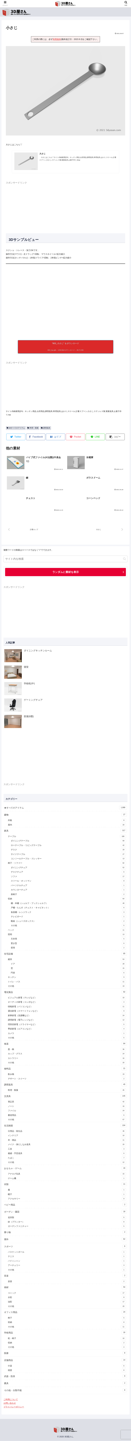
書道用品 (67, 1115)
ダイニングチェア (68, 868)
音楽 (65, 1276)
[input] (65, 559)
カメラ (67, 1033)
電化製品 (65, 992)
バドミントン (67, 1261)
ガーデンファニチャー (67, 1226)
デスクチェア (68, 872)
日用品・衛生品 (67, 1131)
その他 (68, 925)
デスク (68, 850)
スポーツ (65, 1246)
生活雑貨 (65, 1126)
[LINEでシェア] (95, 437)
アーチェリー (67, 1265)
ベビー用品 (65, 1205)
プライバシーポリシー (14, 1407)
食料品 (65, 1069)
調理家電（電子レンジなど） (67, 1020)
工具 (67, 1149)
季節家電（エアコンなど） (67, 1029)
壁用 (68, 948)
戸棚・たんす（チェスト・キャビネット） (68, 908)
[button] (115, 437)
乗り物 (65, 1232)
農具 (65, 1383)
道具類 (67, 1217)
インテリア (67, 1135)
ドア (68, 964)
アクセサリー (67, 1199)
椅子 (67, 1318)
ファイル (67, 1111)
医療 (65, 1353)
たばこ (67, 1158)
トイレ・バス (67, 982)
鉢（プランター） (67, 1222)
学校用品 (65, 1333)
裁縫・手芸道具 (67, 1153)
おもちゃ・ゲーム (65, 1168)
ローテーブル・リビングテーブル (68, 845)
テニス (67, 1256)
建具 (67, 959)
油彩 (67, 1302)
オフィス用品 (65, 1312)
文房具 (65, 1096)
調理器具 (45, 428)
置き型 (68, 943)
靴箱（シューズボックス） (68, 921)
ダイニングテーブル (68, 841)
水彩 (67, 1297)
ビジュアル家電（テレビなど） (67, 998)
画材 (65, 1287)
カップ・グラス (67, 1054)
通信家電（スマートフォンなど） (67, 1011)
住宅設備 (65, 954)
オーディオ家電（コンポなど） (67, 1002)
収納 (67, 899)
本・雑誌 (67, 1140)
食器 (65, 1044)
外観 (67, 820)
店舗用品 (65, 1360)
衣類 (65, 1184)
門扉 (68, 973)
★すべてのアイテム (16, 428)
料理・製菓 (32, 428)
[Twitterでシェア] (15, 437)
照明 (67, 934)
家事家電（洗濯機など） (67, 1015)
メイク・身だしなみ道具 (67, 1144)
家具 (65, 831)
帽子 (67, 1194)
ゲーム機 (67, 1178)
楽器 (67, 1281)
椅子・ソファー (67, 863)
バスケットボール (67, 1252)
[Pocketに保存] (75, 437)
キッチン (67, 977)
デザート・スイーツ (67, 1079)
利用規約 (57, 39)
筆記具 (67, 1102)
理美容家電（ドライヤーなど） (67, 1024)
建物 (65, 815)
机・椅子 (67, 1338)
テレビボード (68, 917)
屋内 (67, 825)
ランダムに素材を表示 (65, 572)
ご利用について (11, 1399)
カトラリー (67, 1058)
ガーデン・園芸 (65, 1212)
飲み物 (67, 1074)
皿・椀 (67, 1049)
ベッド (67, 930)
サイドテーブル (68, 854)
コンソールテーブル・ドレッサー (68, 859)
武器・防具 (65, 1376)
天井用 (68, 939)
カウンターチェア (68, 890)
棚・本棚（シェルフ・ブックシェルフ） (68, 903)
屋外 (65, 1239)
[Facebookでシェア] (35, 437)
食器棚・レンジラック (68, 912)
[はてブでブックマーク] (55, 437)
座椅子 (68, 894)
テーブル (67, 836)
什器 (67, 1366)
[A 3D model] (65, 299)
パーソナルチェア (68, 885)
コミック (67, 1293)
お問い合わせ (10, 1403)
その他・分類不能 (65, 1390)
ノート (67, 1106)
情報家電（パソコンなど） (67, 1007)
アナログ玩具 (67, 1174)
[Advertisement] (65, 205)
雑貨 (67, 1370)
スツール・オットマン (68, 881)
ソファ (68, 876)
